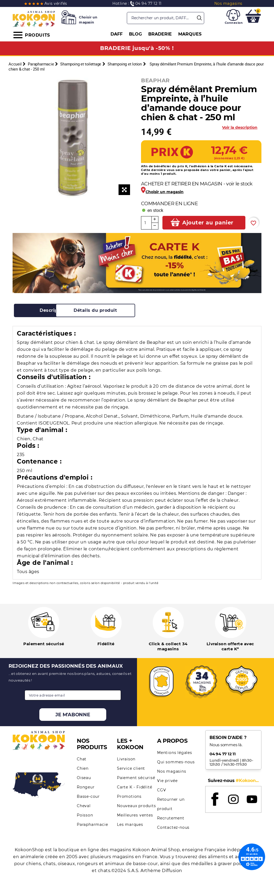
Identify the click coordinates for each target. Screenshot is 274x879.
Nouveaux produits (136, 805)
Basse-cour (88, 796)
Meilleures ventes (135, 815)
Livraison (126, 759)
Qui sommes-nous (176, 762)
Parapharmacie (92, 824)
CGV (161, 790)
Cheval (84, 805)
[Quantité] (146, 223)
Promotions (129, 796)
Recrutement (170, 818)
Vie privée (167, 780)
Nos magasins (171, 771)
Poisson (85, 815)
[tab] (54, 310)
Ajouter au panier (207, 222)
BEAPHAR (155, 80)
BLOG (135, 34)
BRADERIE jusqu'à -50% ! (137, 48)
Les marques (130, 824)
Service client (131, 768)
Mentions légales (174, 752)
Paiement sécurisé (136, 777)
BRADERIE (160, 34)
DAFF (117, 34)
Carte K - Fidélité (134, 787)
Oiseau (84, 777)
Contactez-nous (173, 827)
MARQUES (189, 34)
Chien (83, 768)
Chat (81, 759)
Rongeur (86, 787)
